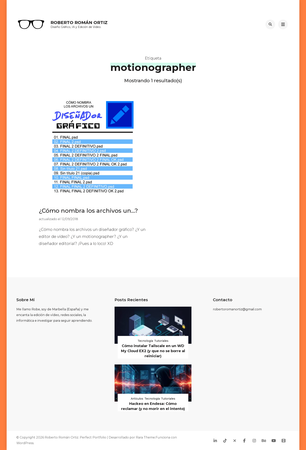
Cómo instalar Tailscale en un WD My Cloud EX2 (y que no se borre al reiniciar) (153, 351)
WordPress (25, 443)
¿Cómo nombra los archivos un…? (88, 210)
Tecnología (145, 341)
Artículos (137, 398)
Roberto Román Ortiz (79, 22)
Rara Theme (145, 437)
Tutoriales (161, 341)
